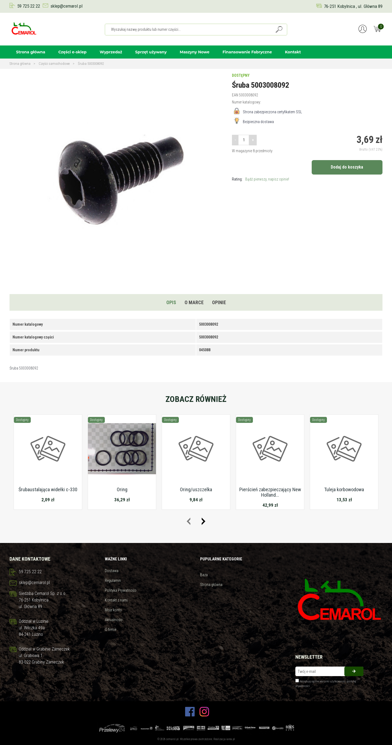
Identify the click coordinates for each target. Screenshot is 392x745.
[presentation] (188, 521)
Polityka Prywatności (120, 590)
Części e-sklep (72, 52)
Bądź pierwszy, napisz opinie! (267, 179)
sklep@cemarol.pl (66, 6)
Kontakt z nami (116, 600)
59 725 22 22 (28, 6)
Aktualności (113, 620)
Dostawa (111, 571)
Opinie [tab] (219, 302)
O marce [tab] (194, 302)
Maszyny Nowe (194, 52)
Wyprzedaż (111, 52)
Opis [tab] (171, 302)
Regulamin (113, 580)
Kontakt (293, 52)
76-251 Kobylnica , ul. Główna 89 (353, 6)
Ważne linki (116, 559)
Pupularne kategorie (221, 559)
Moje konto (113, 610)
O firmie (110, 629)
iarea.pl (230, 739)
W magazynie (242, 151)
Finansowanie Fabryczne (247, 52)
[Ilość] (243, 140)
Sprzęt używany (151, 52)
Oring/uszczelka (196, 489)
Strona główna (30, 52)
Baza (204, 575)
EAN (235, 95)
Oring (122, 489)
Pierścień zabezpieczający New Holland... (270, 492)
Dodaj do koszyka (347, 167)
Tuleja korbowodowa (344, 489)
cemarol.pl (172, 739)
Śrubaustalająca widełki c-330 (48, 489)
